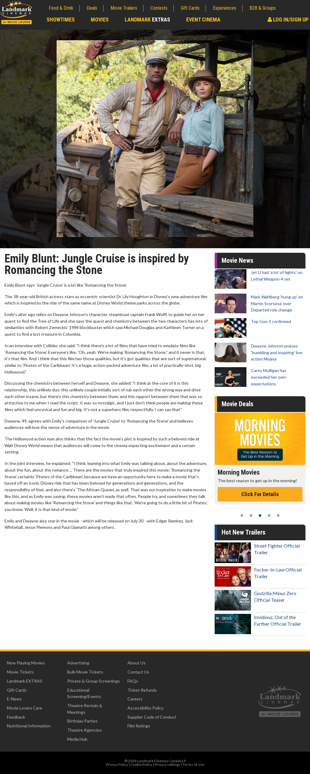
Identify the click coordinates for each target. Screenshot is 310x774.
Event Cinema (203, 19)
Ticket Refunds (142, 690)
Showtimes (61, 19)
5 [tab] (278, 515)
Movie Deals (237, 404)
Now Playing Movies (26, 662)
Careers (135, 698)
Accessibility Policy (145, 707)
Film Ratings (138, 725)
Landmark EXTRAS (24, 680)
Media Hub (77, 739)
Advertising (78, 662)
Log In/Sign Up (288, 19)
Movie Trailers (123, 8)
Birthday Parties (82, 720)
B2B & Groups (262, 8)
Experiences (224, 8)
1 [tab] (242, 515)
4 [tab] (269, 515)
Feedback (16, 717)
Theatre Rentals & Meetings (84, 709)
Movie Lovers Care (24, 707)
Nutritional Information (29, 725)
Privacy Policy (117, 764)
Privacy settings (167, 764)
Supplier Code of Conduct (151, 717)
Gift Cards (190, 8)
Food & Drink (61, 8)
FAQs (132, 680)
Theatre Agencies (84, 730)
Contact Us (138, 671)
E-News (14, 698)
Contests (158, 8)
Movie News (237, 260)
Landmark (147, 19)
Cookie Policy (141, 764)
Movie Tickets (20, 671)
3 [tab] (260, 515)
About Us (136, 662)
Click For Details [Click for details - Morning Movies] (260, 494)
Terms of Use (193, 764)
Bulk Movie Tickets (85, 671)
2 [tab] (251, 515)
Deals (92, 8)
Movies (100, 19)
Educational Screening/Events (84, 693)
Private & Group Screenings (93, 680)
